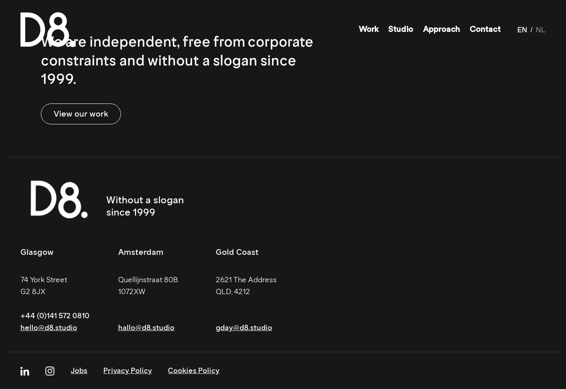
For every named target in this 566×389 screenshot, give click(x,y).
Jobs (79, 371)
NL (541, 30)
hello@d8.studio (48, 328)
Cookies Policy (193, 371)
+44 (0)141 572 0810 (54, 316)
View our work (81, 113)
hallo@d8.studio (146, 328)
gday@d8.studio (244, 328)
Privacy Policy (127, 371)
